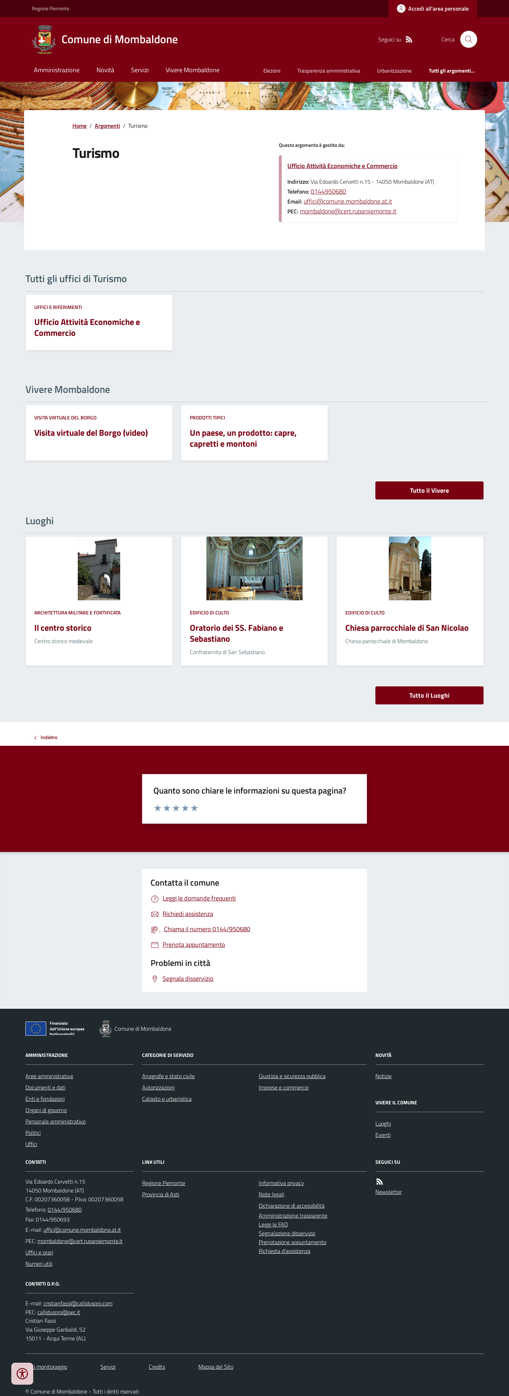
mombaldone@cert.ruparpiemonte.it (348, 211)
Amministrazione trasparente (293, 1215)
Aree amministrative (49, 1076)
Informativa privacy (281, 1183)
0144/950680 (65, 1209)
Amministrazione (57, 70)
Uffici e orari (39, 1252)
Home (79, 125)
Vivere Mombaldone (193, 70)
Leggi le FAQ (273, 1224)
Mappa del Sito (215, 1366)
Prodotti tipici (207, 417)
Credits (157, 1366)
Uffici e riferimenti (58, 307)
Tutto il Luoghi (429, 695)
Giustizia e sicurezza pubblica (292, 1076)
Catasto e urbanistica (167, 1098)
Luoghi (383, 1123)
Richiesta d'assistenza (284, 1251)
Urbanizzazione (394, 71)
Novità (105, 70)
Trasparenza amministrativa (328, 71)
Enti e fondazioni (45, 1098)
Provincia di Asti (160, 1194)
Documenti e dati (45, 1087)
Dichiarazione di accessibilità (291, 1205)
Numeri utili (38, 1263)
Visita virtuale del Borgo (65, 417)
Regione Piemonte (50, 8)
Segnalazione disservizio (287, 1233)
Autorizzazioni (158, 1087)
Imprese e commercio (284, 1087)
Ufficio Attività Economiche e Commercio (342, 166)
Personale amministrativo (55, 1121)
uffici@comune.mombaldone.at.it (348, 201)
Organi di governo (46, 1110)
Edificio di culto (209, 612)
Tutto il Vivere (429, 490)
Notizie (383, 1076)
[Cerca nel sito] (466, 39)
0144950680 (328, 191)
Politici (33, 1132)
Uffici (31, 1144)
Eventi (383, 1135)
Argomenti (107, 125)
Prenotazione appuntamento (292, 1242)
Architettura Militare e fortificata (77, 612)
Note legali (271, 1194)
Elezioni (271, 71)
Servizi (140, 70)
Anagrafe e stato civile (168, 1076)
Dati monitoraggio (46, 1366)
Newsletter (388, 1192)
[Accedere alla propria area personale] (432, 8)
